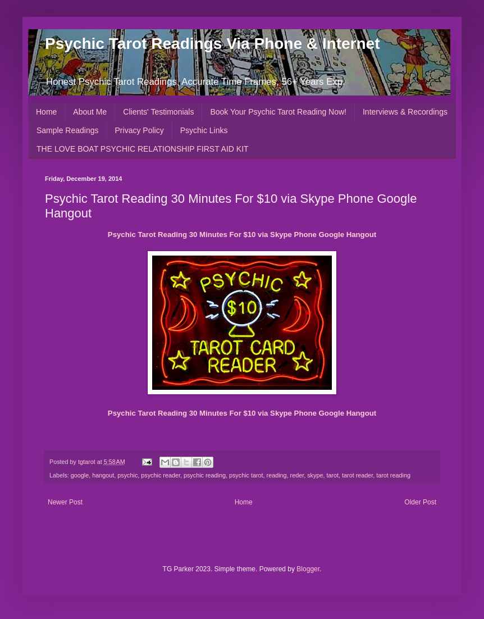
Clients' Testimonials (158, 111)
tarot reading (393, 475)
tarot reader (357, 475)
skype (315, 475)
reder (297, 475)
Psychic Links (204, 130)
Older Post (420, 502)
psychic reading (205, 475)
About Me (90, 111)
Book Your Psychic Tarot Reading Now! (278, 111)
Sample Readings (67, 130)
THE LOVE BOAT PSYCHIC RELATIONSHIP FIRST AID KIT (142, 148)
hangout (103, 475)
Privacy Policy (139, 130)
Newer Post (65, 502)
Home (46, 111)
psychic (127, 475)
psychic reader (160, 475)
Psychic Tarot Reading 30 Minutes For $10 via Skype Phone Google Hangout (242, 234)
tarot (332, 475)
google (80, 475)
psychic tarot (246, 475)
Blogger (307, 569)
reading (277, 475)
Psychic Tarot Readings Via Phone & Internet (212, 43)
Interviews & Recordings (405, 111)
